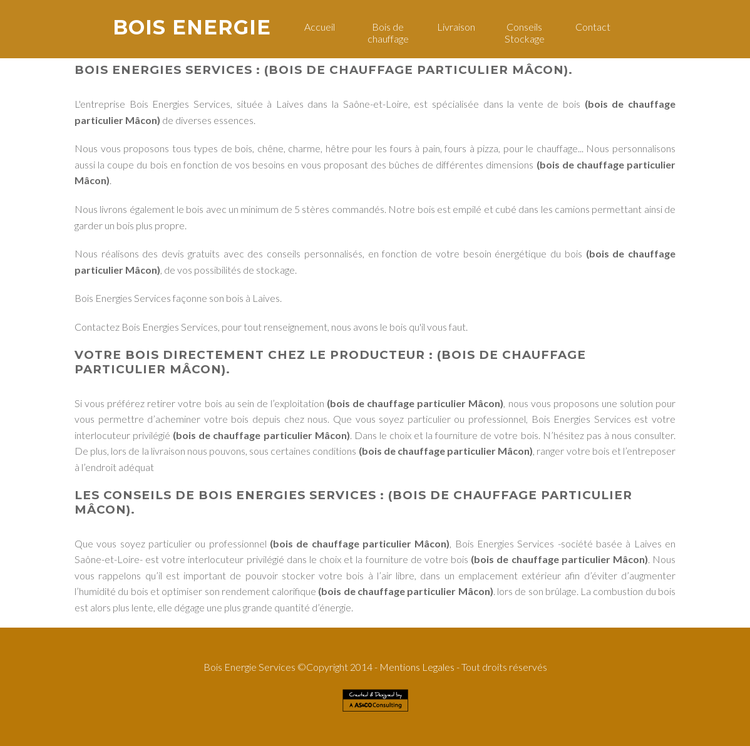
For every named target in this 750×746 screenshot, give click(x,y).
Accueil (319, 27)
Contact (592, 27)
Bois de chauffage (388, 32)
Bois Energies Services (163, 70)
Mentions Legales (417, 667)
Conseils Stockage (525, 32)
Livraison (456, 27)
